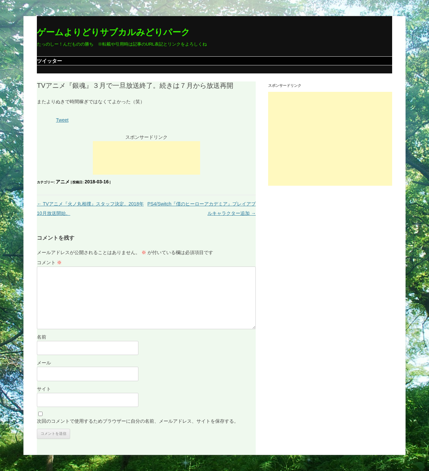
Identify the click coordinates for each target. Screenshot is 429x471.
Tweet (62, 120)
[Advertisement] (146, 158)
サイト (44, 389)
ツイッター (49, 61)
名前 (41, 337)
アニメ (63, 181)
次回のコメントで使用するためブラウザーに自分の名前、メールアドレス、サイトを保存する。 (138, 421)
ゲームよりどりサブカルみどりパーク (113, 32)
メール (44, 362)
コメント (49, 262)
